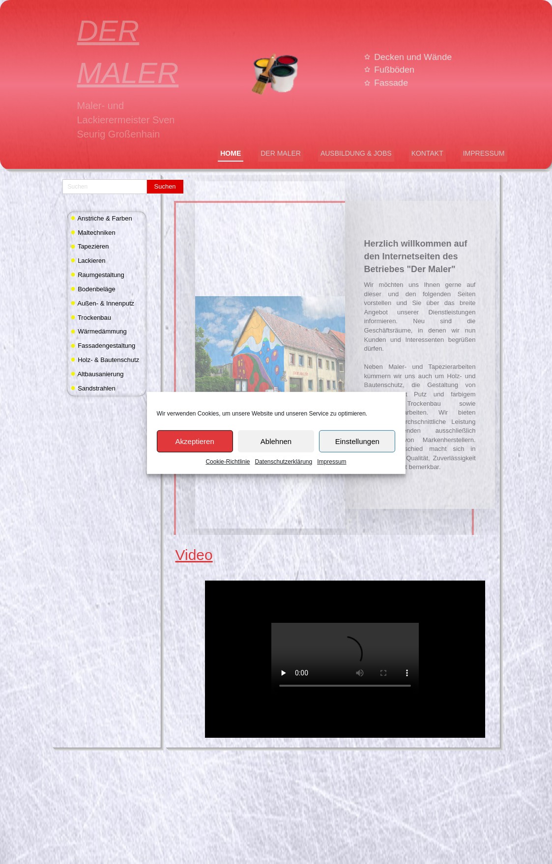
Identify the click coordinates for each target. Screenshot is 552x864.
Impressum (331, 477)
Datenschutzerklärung (283, 477)
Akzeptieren (194, 456)
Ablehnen (276, 456)
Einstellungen (357, 456)
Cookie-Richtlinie (227, 477)
